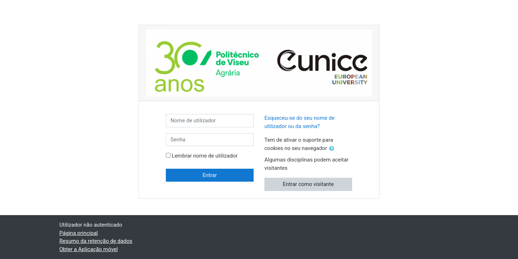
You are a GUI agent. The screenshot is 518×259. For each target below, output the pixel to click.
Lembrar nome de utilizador (205, 156)
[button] (333, 148)
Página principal (78, 233)
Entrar (210, 175)
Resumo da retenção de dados (95, 241)
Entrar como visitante (308, 184)
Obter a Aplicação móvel (88, 249)
